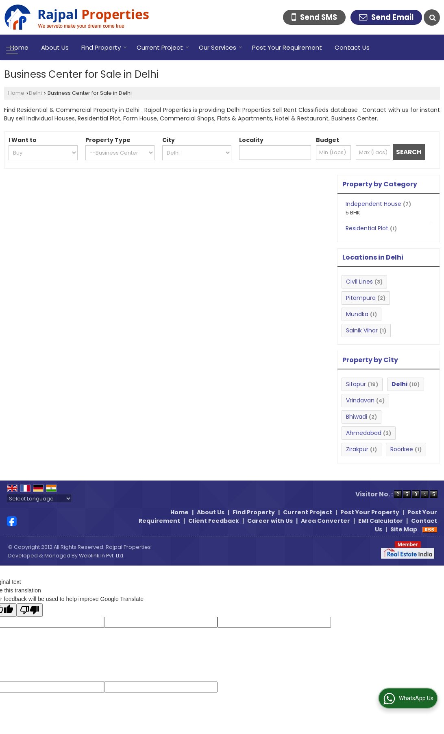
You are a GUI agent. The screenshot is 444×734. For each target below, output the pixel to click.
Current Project (163, 47)
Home (19, 47)
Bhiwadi (356, 417)
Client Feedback (213, 521)
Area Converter (325, 521)
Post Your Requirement (287, 47)
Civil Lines (359, 281)
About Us (55, 47)
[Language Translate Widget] (39, 498)
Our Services (220, 47)
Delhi (35, 93)
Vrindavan (360, 400)
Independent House (373, 204)
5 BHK (353, 212)
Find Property (104, 47)
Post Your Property (369, 512)
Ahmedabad (363, 433)
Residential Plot (367, 228)
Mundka (357, 314)
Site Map (403, 529)
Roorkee (401, 449)
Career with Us (270, 521)
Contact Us (352, 47)
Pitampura (361, 298)
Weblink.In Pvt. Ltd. (101, 555)
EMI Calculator (380, 521)
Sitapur (356, 384)
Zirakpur (357, 449)
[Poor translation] (30, 610)
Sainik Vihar (362, 330)
